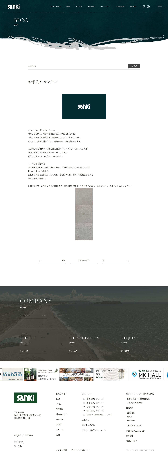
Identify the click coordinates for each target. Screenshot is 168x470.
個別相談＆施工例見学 (135, 430)
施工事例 (91, 6)
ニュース (59, 429)
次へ (104, 260)
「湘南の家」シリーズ (93, 399)
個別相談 (133, 6)
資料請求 (129, 436)
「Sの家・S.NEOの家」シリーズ (97, 414)
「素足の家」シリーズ (93, 402)
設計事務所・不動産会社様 (138, 399)
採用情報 (131, 420)
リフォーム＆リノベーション (94, 430)
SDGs (129, 416)
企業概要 (131, 412)
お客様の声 (120, 6)
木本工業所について (134, 425)
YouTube (18, 446)
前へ (64, 260)
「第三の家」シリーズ (93, 410)
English (17, 435)
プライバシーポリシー (80, 450)
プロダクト (86, 394)
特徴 (68, 6)
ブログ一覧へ (84, 260)
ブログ (59, 424)
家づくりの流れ (88, 425)
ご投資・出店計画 (134, 402)
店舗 (58, 435)
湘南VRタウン (62, 414)
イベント (79, 6)
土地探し (85, 420)
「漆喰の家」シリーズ (93, 406)
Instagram (18, 441)
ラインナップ (105, 6)
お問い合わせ (131, 441)
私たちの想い (56, 6)
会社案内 (129, 407)
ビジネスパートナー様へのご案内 (140, 394)
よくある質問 (61, 450)
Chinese (29, 435)
